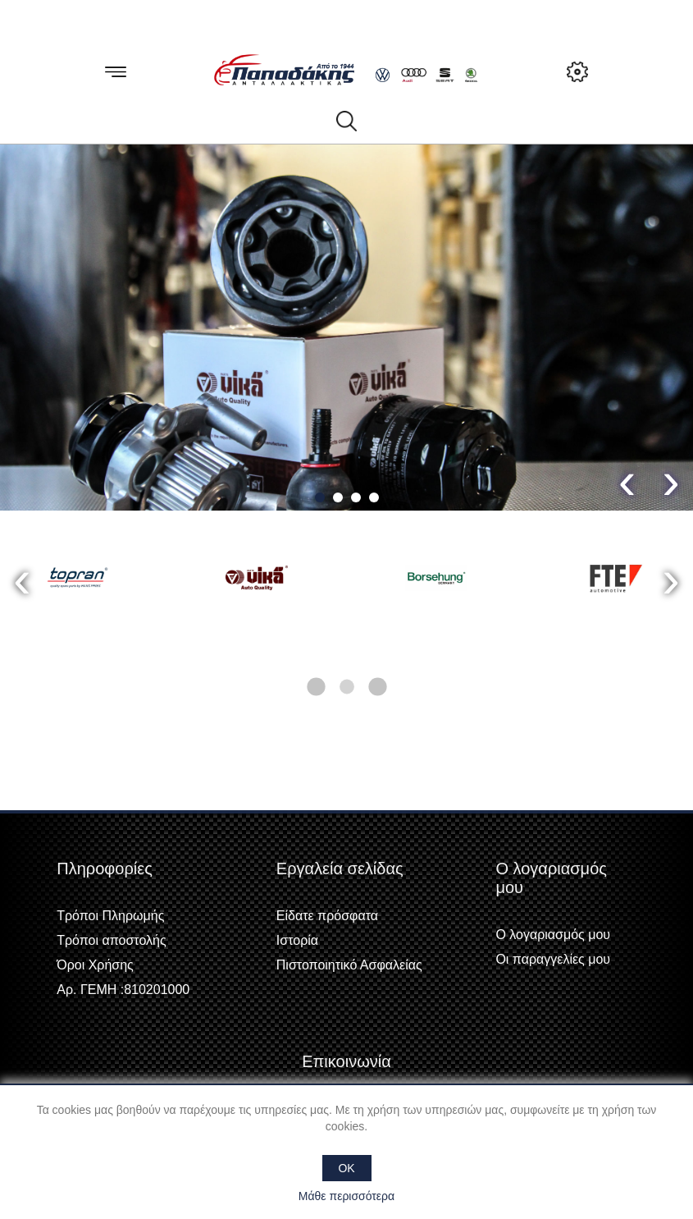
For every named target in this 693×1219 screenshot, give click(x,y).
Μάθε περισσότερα (346, 1196)
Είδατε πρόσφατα (327, 916)
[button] (320, 497)
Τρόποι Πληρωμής (110, 916)
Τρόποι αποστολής (111, 940)
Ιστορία (297, 940)
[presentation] (627, 480)
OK (346, 1168)
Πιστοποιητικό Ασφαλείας (349, 965)
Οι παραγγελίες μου (552, 959)
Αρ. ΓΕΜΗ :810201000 (123, 990)
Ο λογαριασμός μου (552, 935)
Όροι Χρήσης (95, 965)
